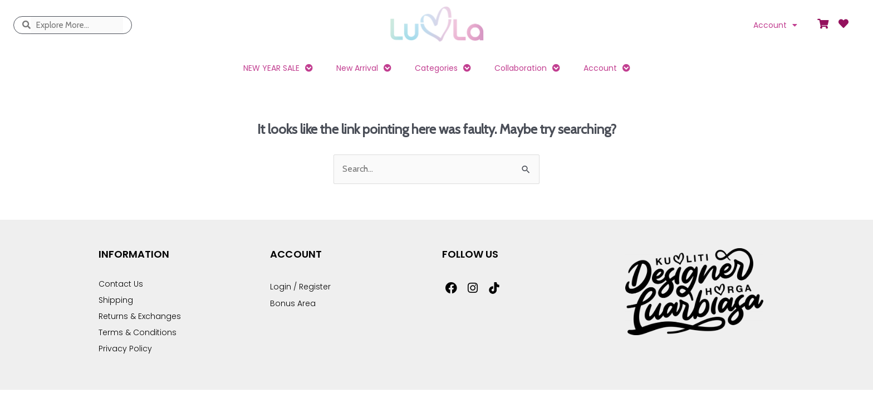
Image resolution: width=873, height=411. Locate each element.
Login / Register (300, 286)
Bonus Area (293, 303)
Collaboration (527, 68)
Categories (443, 68)
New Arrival (363, 68)
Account (775, 25)
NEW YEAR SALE (278, 68)
